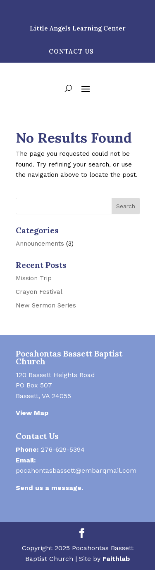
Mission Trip (34, 278)
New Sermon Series (46, 305)
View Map (32, 413)
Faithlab (116, 559)
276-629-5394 (63, 449)
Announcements (40, 243)
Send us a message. (49, 488)
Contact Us (71, 51)
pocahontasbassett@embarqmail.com (76, 470)
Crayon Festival (39, 292)
